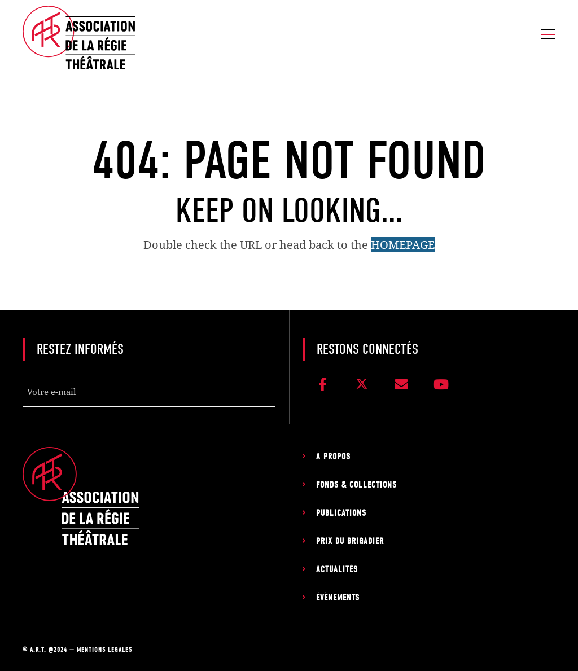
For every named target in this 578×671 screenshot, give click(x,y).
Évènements (338, 598)
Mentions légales (104, 650)
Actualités (337, 569)
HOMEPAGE (403, 244)
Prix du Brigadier (350, 541)
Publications (341, 513)
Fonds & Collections (356, 485)
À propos (333, 456)
